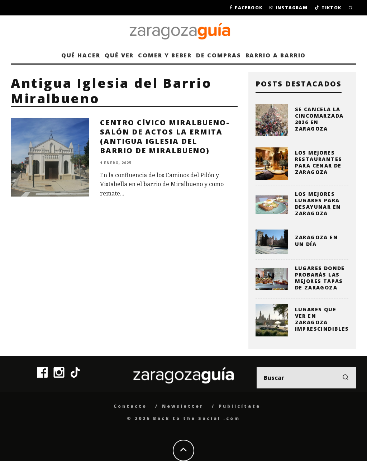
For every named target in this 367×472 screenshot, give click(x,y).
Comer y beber (165, 55)
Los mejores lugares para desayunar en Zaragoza (318, 203)
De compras (218, 55)
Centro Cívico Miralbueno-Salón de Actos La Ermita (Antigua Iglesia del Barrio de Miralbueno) (165, 136)
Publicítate (240, 406)
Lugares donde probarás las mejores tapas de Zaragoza (320, 278)
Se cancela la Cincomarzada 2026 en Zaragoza (319, 119)
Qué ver (119, 55)
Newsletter (183, 406)
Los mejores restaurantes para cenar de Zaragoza (318, 162)
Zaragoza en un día (316, 240)
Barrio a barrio (276, 55)
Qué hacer (80, 55)
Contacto (130, 406)
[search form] (306, 377)
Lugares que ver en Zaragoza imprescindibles (322, 319)
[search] (345, 377)
